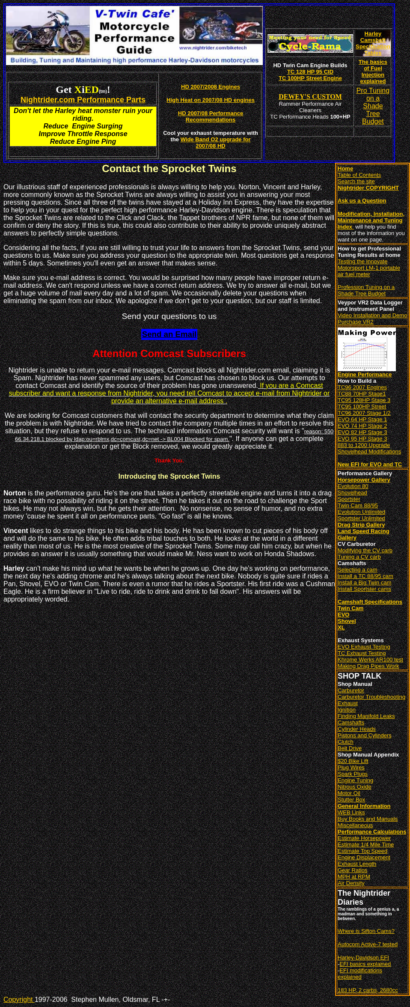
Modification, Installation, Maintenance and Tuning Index (371, 220)
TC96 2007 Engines (362, 387)
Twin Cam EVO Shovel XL (350, 618)
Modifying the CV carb (365, 550)
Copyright (19, 999)
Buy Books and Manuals (368, 819)
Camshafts (351, 722)
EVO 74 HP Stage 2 (362, 426)
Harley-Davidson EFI (363, 957)
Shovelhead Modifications (369, 451)
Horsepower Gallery (364, 480)
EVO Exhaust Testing (364, 647)
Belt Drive (350, 748)
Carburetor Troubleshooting (371, 697)
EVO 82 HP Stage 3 (362, 432)
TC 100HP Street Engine (310, 78)
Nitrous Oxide (354, 787)
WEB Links (351, 812)
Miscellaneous (355, 825)
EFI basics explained (365, 964)
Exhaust (348, 703)
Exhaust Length (357, 864)
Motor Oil (349, 793)
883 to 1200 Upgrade (364, 445)
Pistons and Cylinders (365, 735)
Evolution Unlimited (361, 512)
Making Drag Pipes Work (368, 666)
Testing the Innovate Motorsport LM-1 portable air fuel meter (369, 267)
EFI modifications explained (360, 973)
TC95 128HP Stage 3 (364, 400)
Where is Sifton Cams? (366, 931)
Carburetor (351, 690)
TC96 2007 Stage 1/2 (364, 413)
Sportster (349, 499)
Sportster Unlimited (361, 518)
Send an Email (169, 334)
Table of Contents (359, 175)
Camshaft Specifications (370, 602)
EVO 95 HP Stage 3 (362, 438)
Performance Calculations (372, 831)
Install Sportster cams (364, 589)
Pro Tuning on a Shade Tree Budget (373, 106)
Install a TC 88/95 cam (365, 576)
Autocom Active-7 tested (368, 944)
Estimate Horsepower (364, 838)
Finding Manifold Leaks (366, 716)
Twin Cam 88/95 (358, 505)
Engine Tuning (355, 780)
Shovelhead (352, 492)
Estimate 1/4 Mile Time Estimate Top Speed (366, 847)
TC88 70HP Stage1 (362, 393)
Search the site (356, 181)
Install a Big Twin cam (364, 582)
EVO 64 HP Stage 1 (362, 419)
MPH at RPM (354, 876)
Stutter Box (351, 799)
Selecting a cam (357, 569)
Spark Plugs (353, 774)
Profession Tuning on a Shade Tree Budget (366, 290)
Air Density (351, 883)
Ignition (347, 709)
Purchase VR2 (356, 322)
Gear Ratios (352, 870)
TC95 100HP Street (362, 406)
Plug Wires (351, 767)
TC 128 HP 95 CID (310, 72)
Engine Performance (365, 374)
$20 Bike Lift (353, 761)
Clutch (346, 742)
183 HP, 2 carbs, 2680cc (368, 990)
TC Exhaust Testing (362, 653)
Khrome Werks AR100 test (370, 659)
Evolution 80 (353, 486)
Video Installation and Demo (372, 315)
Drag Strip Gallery (361, 524)
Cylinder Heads (357, 729)
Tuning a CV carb (359, 557)
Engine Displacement (364, 857)
